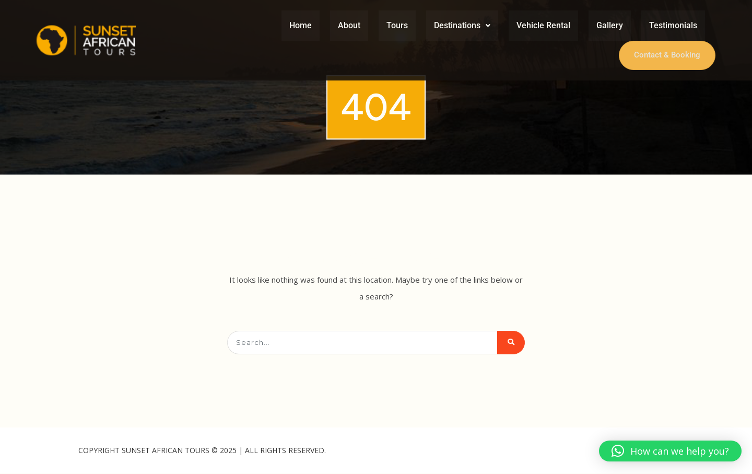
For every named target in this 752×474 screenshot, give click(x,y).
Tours (397, 25)
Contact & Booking (666, 55)
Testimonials (673, 25)
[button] (462, 25)
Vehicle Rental (543, 25)
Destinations (462, 25)
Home (300, 25)
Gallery (609, 25)
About (349, 25)
